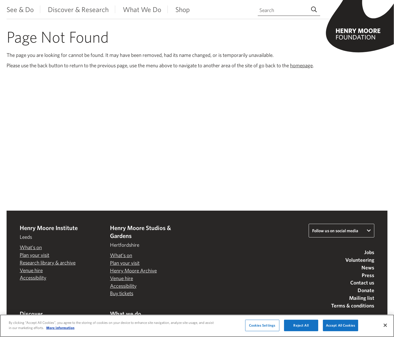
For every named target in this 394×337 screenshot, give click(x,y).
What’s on (31, 247)
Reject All (300, 325)
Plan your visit (34, 255)
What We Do (142, 9)
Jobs (369, 252)
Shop (182, 9)
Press (368, 275)
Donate (366, 290)
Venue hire (31, 270)
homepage (301, 65)
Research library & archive (48, 263)
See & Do (20, 9)
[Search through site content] (289, 10)
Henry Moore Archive (133, 271)
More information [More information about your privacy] (60, 328)
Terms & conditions (352, 306)
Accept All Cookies (340, 325)
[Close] (385, 325)
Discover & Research (78, 9)
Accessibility (33, 278)
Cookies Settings (262, 325)
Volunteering (359, 260)
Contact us (362, 283)
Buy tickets (121, 293)
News (367, 268)
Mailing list (361, 298)
